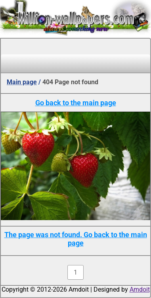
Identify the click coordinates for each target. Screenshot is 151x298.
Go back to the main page (75, 103)
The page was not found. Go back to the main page (75, 238)
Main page (22, 82)
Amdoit (140, 289)
